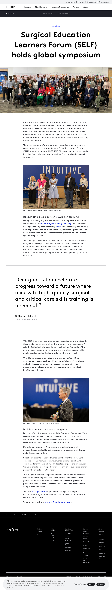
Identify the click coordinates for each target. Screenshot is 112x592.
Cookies (68, 576)
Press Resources (63, 14)
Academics (68, 547)
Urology (85, 558)
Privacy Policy (78, 576)
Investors (101, 539)
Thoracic (85, 555)
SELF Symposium (39, 491)
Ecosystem (68, 550)
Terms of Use (88, 576)
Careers (100, 534)
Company (101, 531)
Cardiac (85, 538)
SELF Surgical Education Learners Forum (35, 515)
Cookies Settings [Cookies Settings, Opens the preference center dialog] (80, 585)
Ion (38, 534)
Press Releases (48, 14)
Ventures (101, 542)
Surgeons (68, 533)
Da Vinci (39, 531)
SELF (59, 226)
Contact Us (101, 553)
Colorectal (86, 541)
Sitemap (98, 576)
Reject (91, 585)
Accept (100, 585)
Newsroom (10, 14)
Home (7, 515)
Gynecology (86, 548)
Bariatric (85, 536)
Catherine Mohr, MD (26, 316)
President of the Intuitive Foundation (26, 319)
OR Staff (67, 536)
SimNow (53, 538)
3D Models (53, 540)
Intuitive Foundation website (58, 502)
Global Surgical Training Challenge (56, 223)
